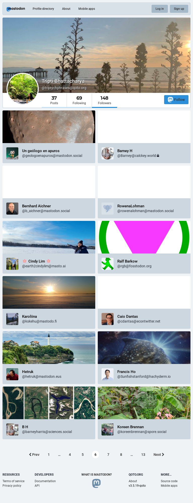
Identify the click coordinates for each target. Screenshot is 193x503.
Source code (169, 481)
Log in (160, 9)
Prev (34, 455)
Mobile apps (86, 9)
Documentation (45, 481)
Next (159, 455)
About (66, 9)
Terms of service (13, 481)
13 (143, 455)
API (37, 485)
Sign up (179, 9)
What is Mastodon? (96, 474)
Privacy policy (12, 485)
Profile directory (43, 9)
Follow (176, 99)
